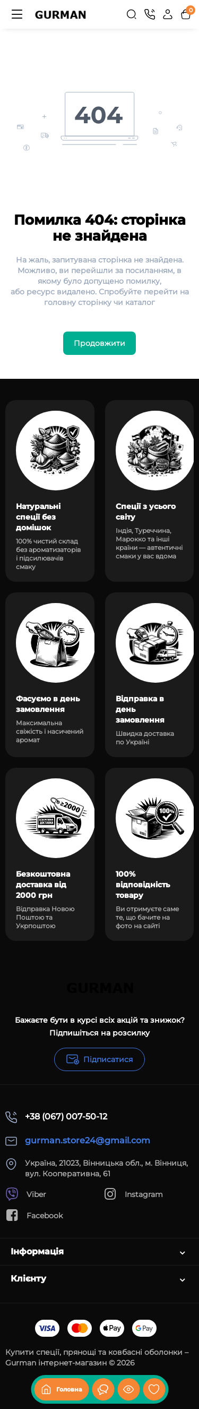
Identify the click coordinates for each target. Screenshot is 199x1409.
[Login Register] (168, 14)
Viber (25, 1194)
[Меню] (17, 14)
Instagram (133, 1194)
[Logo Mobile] (60, 14)
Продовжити (99, 343)
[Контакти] (150, 14)
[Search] (132, 14)
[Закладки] (154, 1389)
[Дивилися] (103, 1389)
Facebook (34, 1215)
